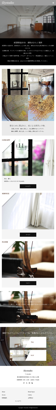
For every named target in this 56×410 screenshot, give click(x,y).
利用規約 (4, 398)
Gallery (30, 395)
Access (3, 395)
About (3, 391)
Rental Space (31, 391)
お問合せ (30, 398)
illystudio (8, 2)
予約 (28, 317)
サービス (28, 234)
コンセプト (28, 186)
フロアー (28, 283)
